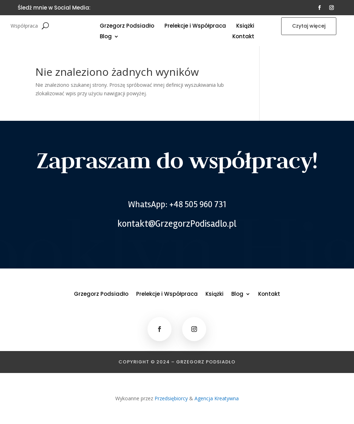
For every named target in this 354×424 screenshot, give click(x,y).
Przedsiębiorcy (171, 398)
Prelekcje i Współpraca (195, 26)
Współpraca (24, 26)
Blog (106, 37)
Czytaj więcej (308, 25)
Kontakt (243, 37)
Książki (245, 26)
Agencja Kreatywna (217, 398)
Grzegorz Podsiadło (127, 26)
